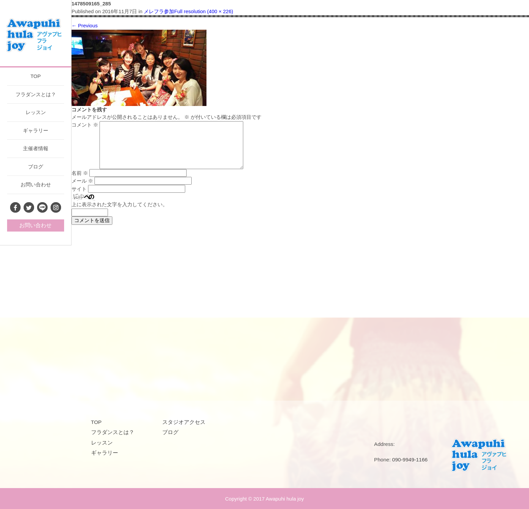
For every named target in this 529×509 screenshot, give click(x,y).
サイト (79, 189)
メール (82, 181)
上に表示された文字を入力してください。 (120, 204)
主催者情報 (35, 148)
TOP (35, 76)
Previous (85, 25)
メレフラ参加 (159, 11)
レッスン (36, 112)
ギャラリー (35, 130)
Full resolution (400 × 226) (203, 11)
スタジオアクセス (183, 422)
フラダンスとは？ (36, 94)
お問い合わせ (36, 184)
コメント (85, 125)
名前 (80, 173)
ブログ (35, 166)
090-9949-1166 (409, 459)
